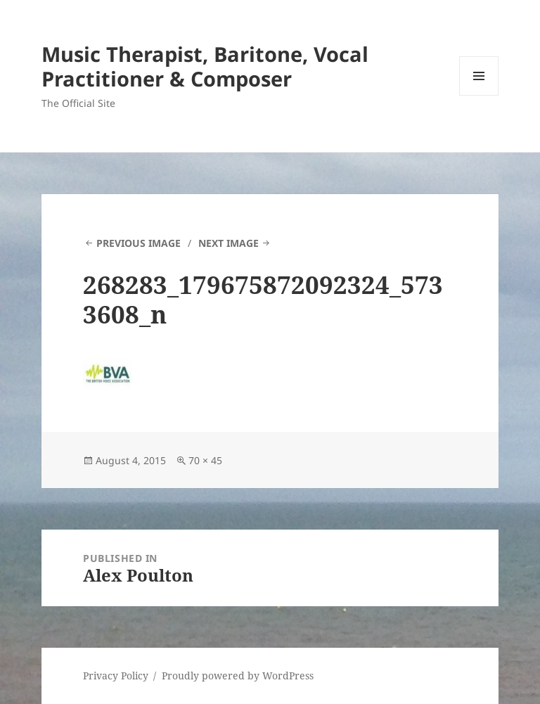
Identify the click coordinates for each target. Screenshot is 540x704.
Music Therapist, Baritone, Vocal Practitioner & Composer (204, 66)
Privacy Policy (115, 675)
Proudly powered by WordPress (238, 675)
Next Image (228, 243)
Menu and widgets (479, 95)
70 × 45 (205, 460)
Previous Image (138, 243)
